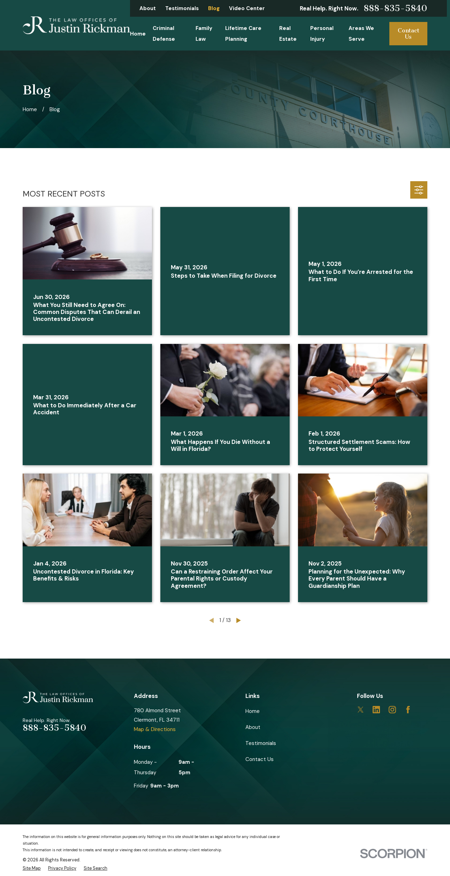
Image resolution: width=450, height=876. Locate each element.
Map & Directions (155, 729)
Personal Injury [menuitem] (322, 33)
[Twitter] (360, 709)
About (147, 8)
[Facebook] (408, 709)
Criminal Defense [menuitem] (164, 33)
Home (252, 711)
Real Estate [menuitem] (288, 33)
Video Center (247, 8)
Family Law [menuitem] (204, 33)
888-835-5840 (395, 9)
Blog (214, 8)
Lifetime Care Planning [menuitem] (243, 33)
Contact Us (408, 33)
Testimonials (182, 8)
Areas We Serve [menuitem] (361, 33)
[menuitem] (32, 868)
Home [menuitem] (138, 33)
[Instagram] (392, 709)
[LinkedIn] (376, 709)
